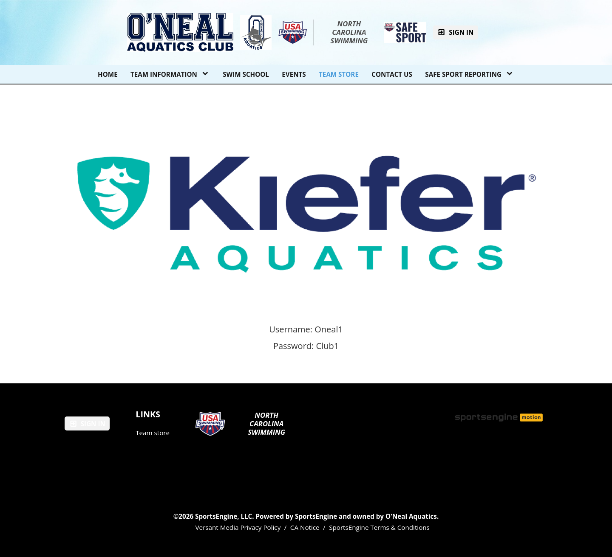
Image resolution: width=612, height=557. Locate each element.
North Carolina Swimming (349, 32)
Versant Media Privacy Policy (238, 527)
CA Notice (305, 527)
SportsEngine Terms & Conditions (379, 527)
